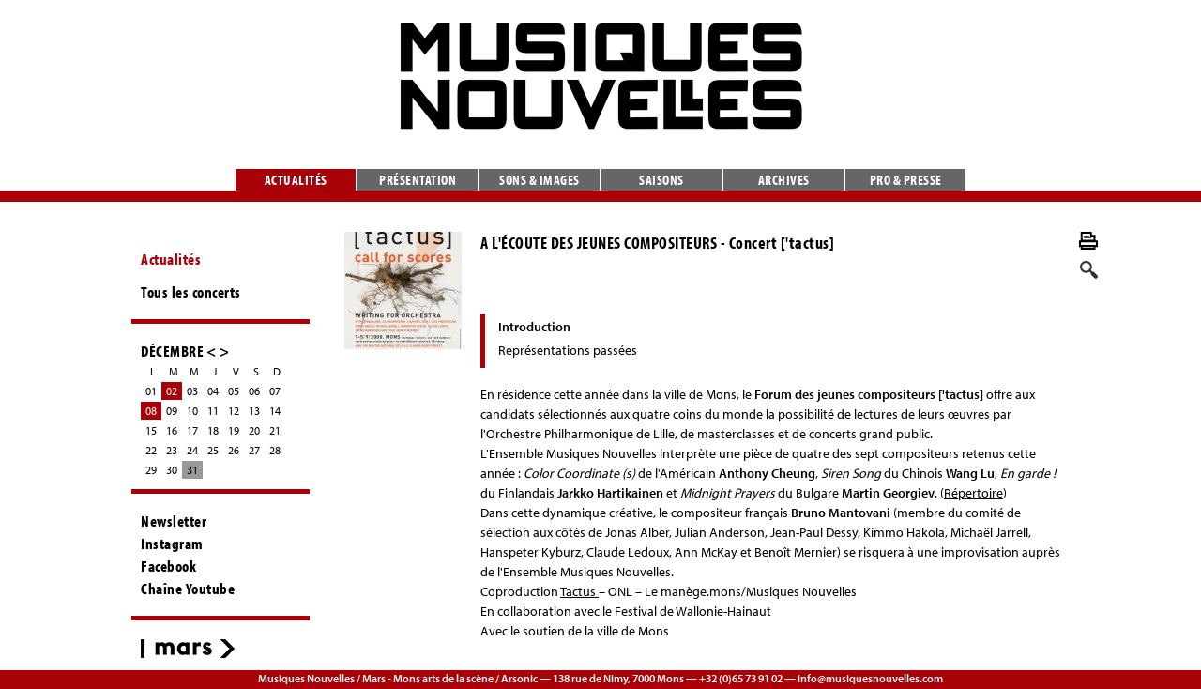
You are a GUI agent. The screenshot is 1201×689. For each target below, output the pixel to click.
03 (192, 391)
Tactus (579, 591)
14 (275, 411)
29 (151, 470)
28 (275, 450)
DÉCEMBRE (172, 350)
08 (151, 411)
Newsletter (173, 521)
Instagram (172, 543)
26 (233, 450)
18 (213, 430)
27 (254, 450)
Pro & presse (906, 180)
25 (213, 450)
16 (171, 430)
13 (254, 411)
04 (213, 391)
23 (171, 450)
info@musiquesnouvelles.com (870, 678)
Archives (784, 180)
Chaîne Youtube (188, 588)
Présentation (417, 180)
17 (192, 430)
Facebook (168, 566)
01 (151, 391)
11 (213, 411)
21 (275, 430)
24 (192, 450)
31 (192, 470)
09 (171, 411)
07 (275, 391)
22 (151, 450)
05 (233, 391)
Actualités (296, 180)
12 (233, 411)
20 (254, 430)
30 (171, 470)
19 (233, 430)
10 (192, 411)
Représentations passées (567, 350)
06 (254, 391)
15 (151, 430)
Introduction (534, 326)
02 (171, 391)
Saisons (661, 180)
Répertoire (973, 492)
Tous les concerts (191, 291)
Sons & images (539, 180)
